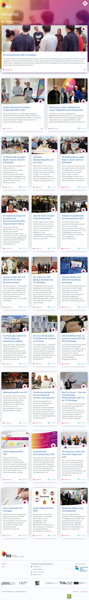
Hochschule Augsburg (66, 583)
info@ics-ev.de (37, 574)
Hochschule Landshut (37, 583)
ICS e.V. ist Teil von (81, 567)
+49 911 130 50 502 (38, 572)
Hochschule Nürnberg (8, 583)
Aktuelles (3, 564)
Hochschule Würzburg (51, 583)
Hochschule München (23, 583)
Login (2, 566)
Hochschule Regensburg (80, 583)
